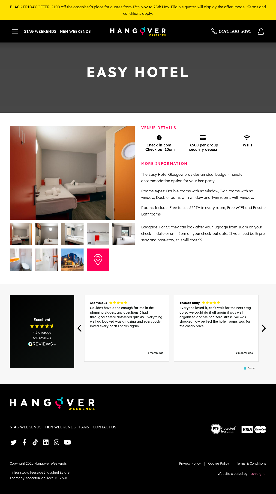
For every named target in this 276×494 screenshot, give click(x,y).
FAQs (84, 427)
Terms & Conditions (251, 463)
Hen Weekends (75, 31)
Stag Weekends (40, 31)
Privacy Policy (190, 463)
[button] (79, 328)
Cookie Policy (218, 463)
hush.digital (257, 474)
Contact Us (104, 427)
